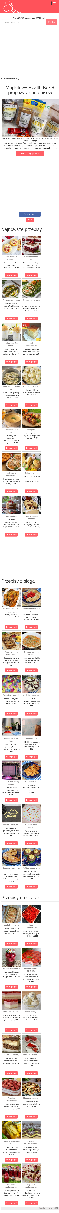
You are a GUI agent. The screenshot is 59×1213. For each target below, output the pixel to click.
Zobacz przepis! (11, 275)
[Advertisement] (29, 51)
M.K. (57, 1208)
